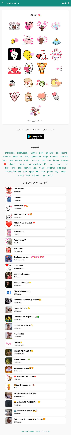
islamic (12, 164)
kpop (31, 172)
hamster (65, 160)
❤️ (5, 164)
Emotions (35, 160)
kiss (43, 175)
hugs (45, 157)
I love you (21, 164)
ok (21, 157)
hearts (56, 160)
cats (20, 168)
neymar (35, 175)
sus (49, 160)
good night (36, 157)
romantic (54, 157)
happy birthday (35, 164)
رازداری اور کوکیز (43, 431)
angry (50, 175)
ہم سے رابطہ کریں (27, 431)
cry (56, 172)
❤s (37, 172)
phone (50, 172)
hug (65, 164)
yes (34, 168)
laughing (50, 153)
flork (7, 168)
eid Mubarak (23, 153)
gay (43, 160)
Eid (46, 164)
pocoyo (18, 160)
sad (43, 172)
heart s (34, 153)
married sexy (24, 175)
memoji (27, 168)
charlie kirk (9, 153)
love (11, 160)
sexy (27, 157)
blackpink (61, 168)
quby (15, 157)
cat (51, 164)
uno (25, 172)
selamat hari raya (13, 172)
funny (63, 172)
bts (57, 153)
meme (41, 168)
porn (41, 153)
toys (13, 168)
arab (26, 160)
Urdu (65, 3)
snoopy (58, 164)
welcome (51, 168)
